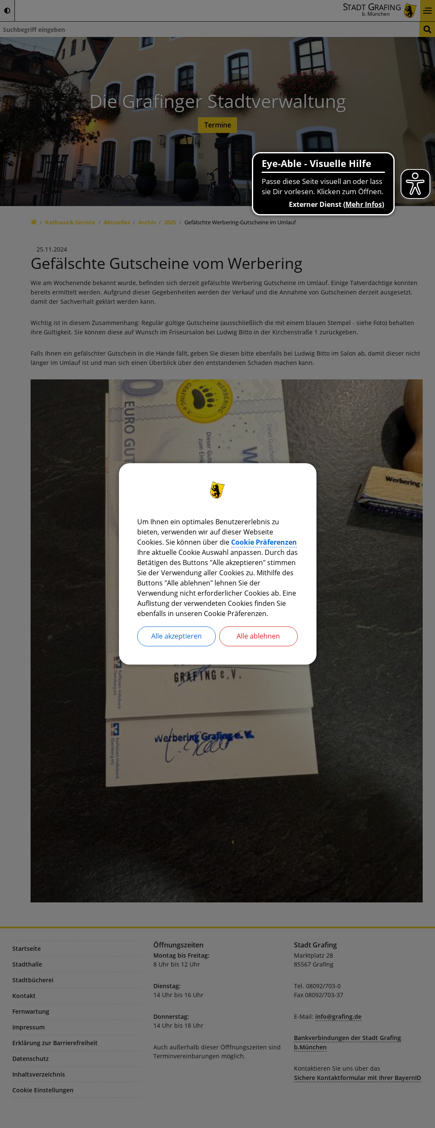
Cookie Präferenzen (264, 542)
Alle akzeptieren (176, 636)
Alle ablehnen (258, 636)
